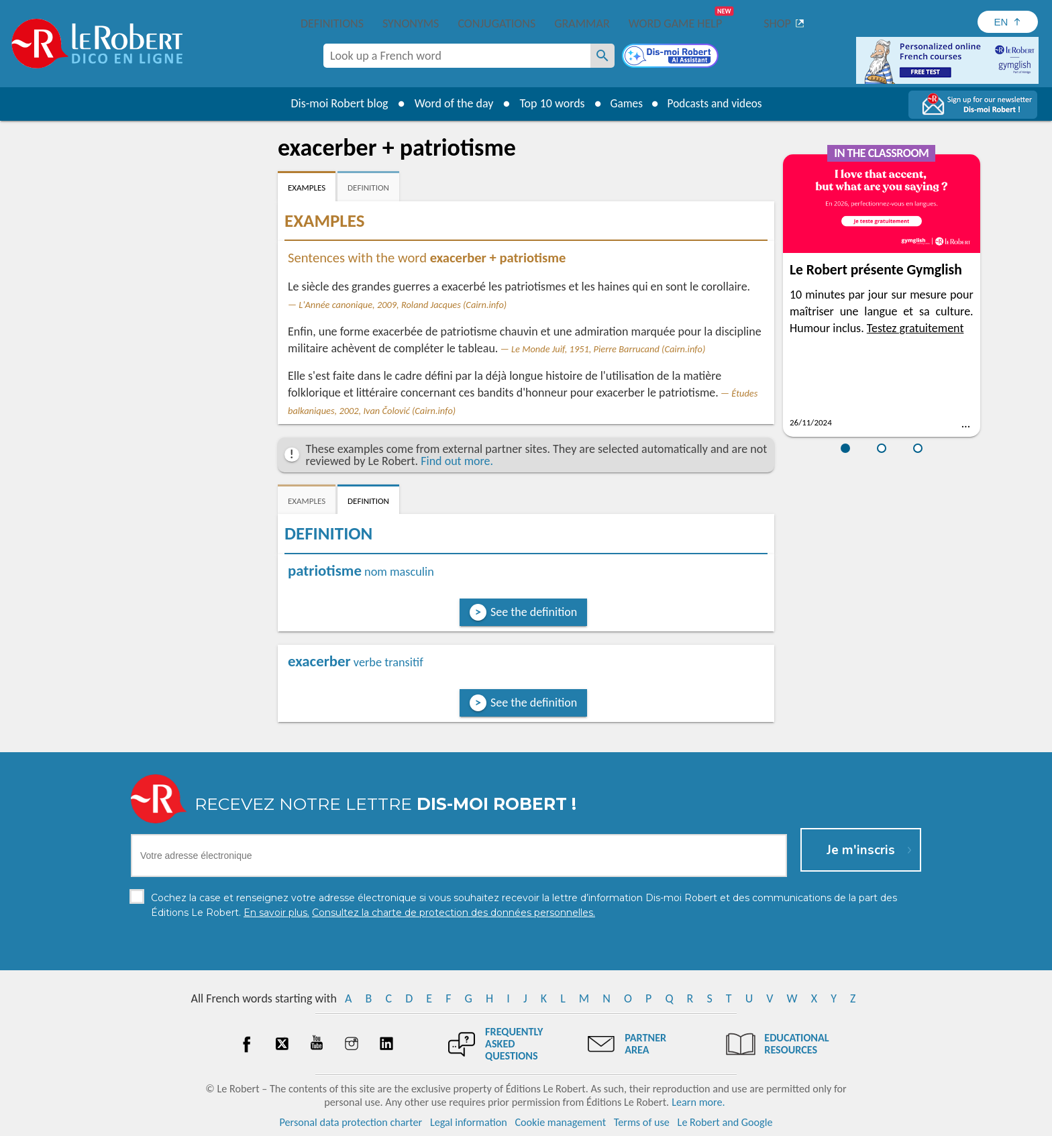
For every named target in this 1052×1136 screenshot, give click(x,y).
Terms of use (642, 1122)
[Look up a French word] (602, 56)
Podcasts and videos (716, 103)
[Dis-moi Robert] (671, 57)
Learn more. (698, 1102)
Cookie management (560, 1122)
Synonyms (410, 23)
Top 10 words (547, 103)
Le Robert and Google (725, 1122)
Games (624, 103)
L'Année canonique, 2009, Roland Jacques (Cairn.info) (403, 305)
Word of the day (449, 103)
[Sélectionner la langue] (1008, 22)
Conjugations (496, 23)
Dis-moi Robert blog (335, 103)
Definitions (332, 23)
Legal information (468, 1122)
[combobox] (456, 56)
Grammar (582, 23)
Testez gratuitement (915, 328)
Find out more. (457, 461)
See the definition (533, 612)
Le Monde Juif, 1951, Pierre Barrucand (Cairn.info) (608, 349)
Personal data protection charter (351, 1122)
